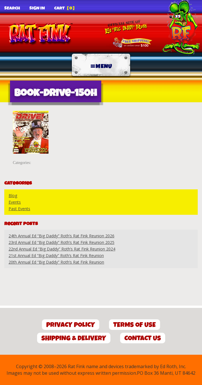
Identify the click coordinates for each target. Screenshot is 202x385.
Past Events (19, 208)
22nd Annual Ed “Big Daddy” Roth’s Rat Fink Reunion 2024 (62, 249)
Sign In (37, 8)
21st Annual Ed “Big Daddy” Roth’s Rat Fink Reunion (56, 255)
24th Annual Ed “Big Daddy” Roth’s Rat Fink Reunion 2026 (61, 235)
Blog (13, 195)
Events (15, 202)
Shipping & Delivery (73, 338)
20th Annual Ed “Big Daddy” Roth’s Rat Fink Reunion (56, 262)
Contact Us (142, 338)
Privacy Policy (70, 325)
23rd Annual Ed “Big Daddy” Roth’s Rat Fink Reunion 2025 (61, 242)
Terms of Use (134, 325)
